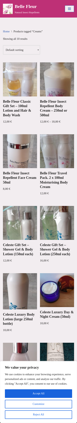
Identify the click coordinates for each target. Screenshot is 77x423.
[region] (38, 392)
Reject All (38, 414)
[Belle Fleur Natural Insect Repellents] (21, 9)
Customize (38, 404)
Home (6, 31)
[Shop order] (21, 50)
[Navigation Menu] (69, 8)
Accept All (38, 393)
